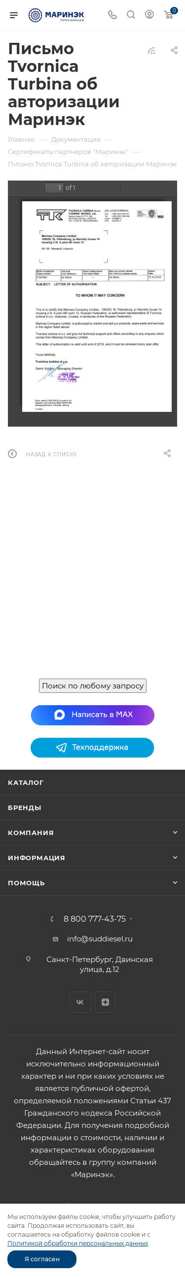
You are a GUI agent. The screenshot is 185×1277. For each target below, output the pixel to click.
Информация (37, 858)
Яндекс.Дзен (105, 1002)
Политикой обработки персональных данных (77, 1243)
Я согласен (42, 1259)
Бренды (24, 807)
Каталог (26, 782)
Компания (31, 833)
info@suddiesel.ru (100, 938)
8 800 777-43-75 (95, 919)
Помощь (26, 883)
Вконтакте (80, 1002)
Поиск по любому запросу (93, 685)
